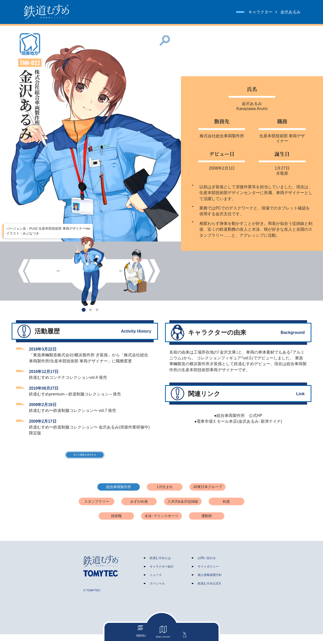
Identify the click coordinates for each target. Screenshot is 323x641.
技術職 (116, 523)
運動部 (206, 523)
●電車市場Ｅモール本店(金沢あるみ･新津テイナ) (238, 421)
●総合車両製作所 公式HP (238, 415)
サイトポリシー (208, 573)
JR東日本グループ (207, 494)
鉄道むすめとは (160, 565)
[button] (84, 310)
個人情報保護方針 (210, 581)
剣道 (226, 508)
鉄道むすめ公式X (209, 590)
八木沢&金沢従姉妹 (183, 508)
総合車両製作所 (118, 494)
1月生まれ (165, 494)
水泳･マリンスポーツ (161, 523)
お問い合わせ (207, 565)
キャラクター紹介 (162, 573)
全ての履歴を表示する (85, 458)
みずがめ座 (139, 508)
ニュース (156, 581)
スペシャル (157, 590)
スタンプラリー (96, 508)
